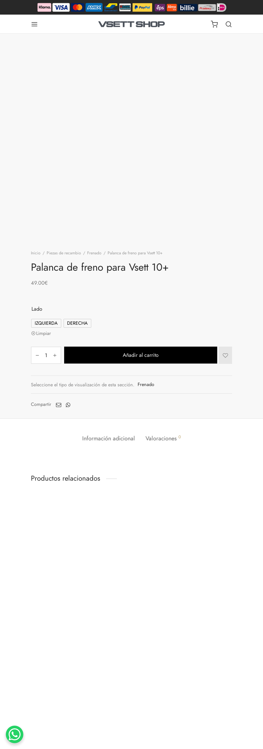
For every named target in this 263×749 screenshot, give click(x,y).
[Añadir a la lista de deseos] (225, 355)
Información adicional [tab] (108, 438)
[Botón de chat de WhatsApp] (14, 734)
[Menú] (34, 24)
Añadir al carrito (141, 355)
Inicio (36, 253)
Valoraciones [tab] (163, 438)
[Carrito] (214, 24)
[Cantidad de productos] (46, 355)
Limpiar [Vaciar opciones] (43, 333)
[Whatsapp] (68, 404)
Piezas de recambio (64, 253)
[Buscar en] (228, 24)
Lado (36, 309)
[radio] (46, 323)
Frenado (94, 253)
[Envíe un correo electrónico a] (59, 404)
